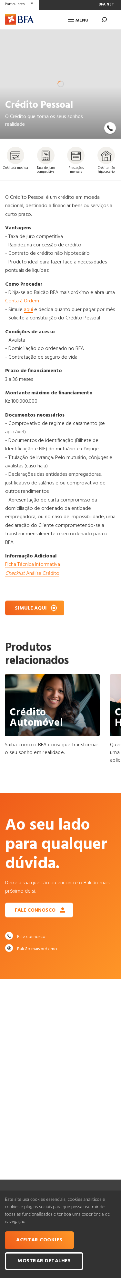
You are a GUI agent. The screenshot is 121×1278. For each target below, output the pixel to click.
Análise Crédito (32, 573)
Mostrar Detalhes (44, 1261)
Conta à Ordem (22, 301)
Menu (78, 20)
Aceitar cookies (39, 1240)
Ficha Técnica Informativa (32, 564)
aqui (28, 310)
